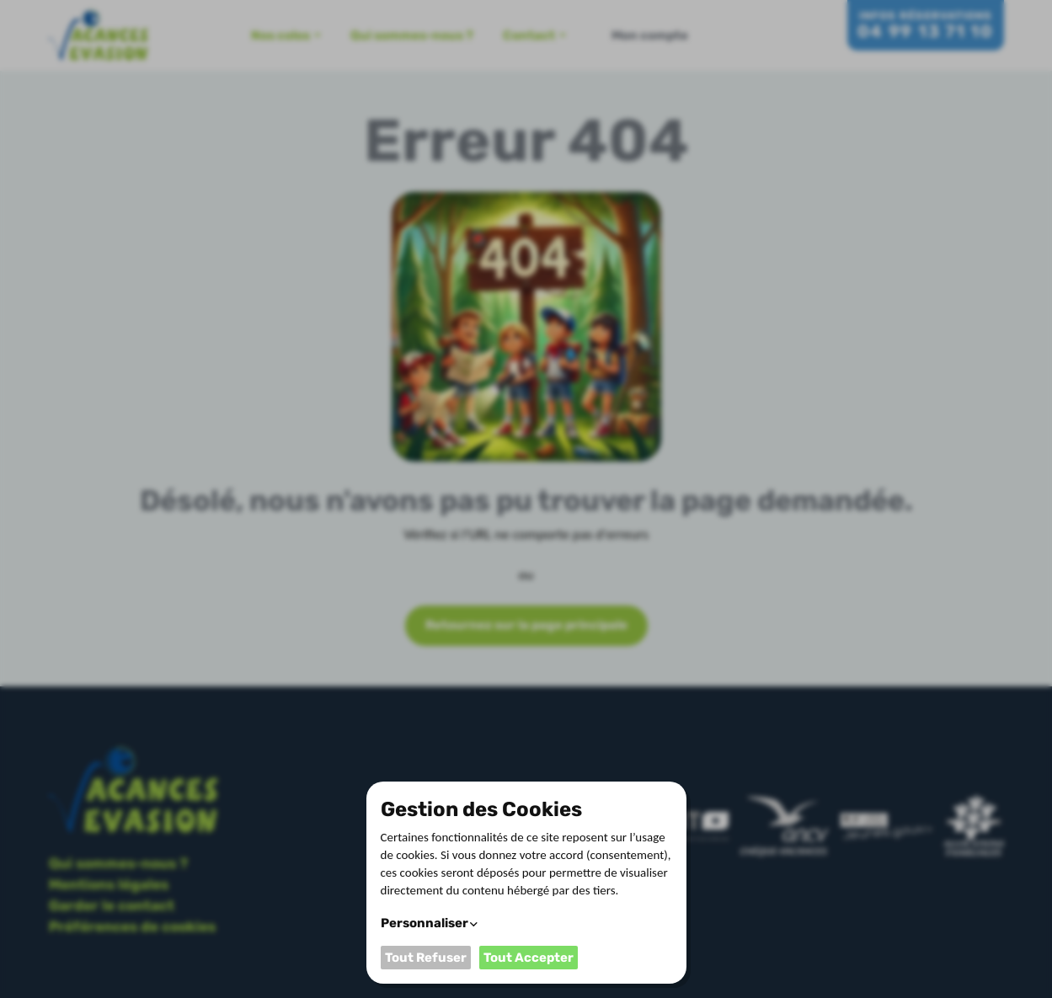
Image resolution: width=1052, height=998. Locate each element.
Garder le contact (111, 905)
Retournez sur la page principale (526, 624)
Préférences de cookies (132, 926)
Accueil (211, 35)
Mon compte (649, 35)
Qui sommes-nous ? (411, 35)
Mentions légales (108, 884)
